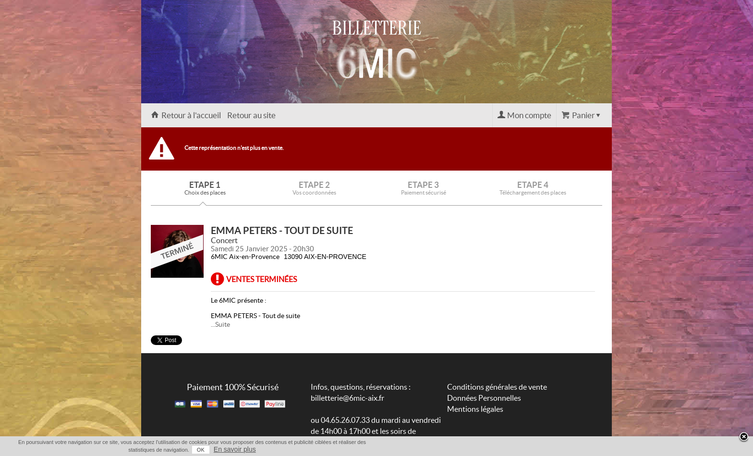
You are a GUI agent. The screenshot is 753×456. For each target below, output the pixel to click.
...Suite (220, 324)
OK (201, 450)
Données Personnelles (484, 398)
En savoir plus (235, 449)
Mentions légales (475, 409)
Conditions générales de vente (497, 386)
